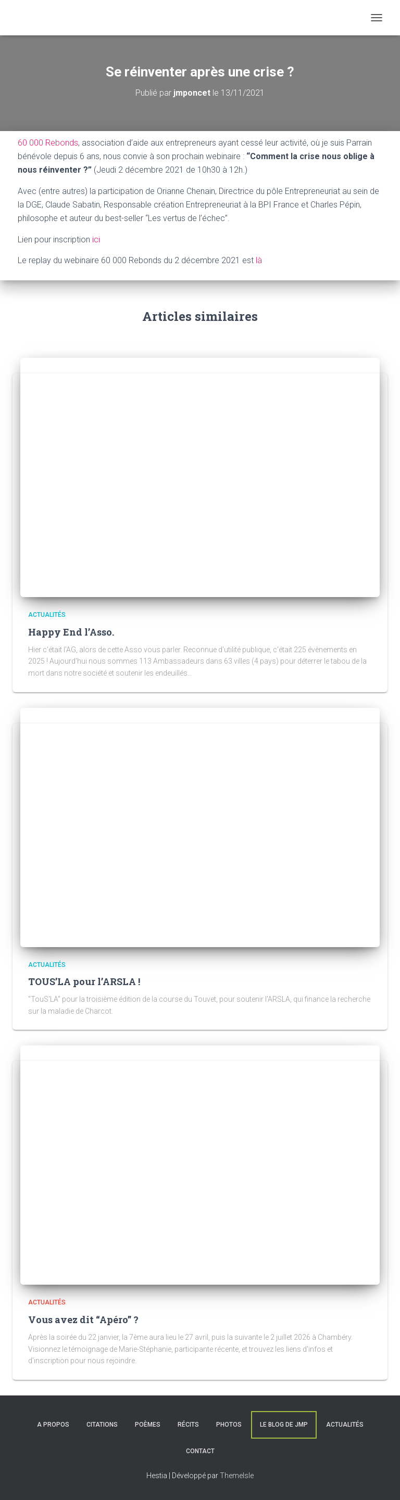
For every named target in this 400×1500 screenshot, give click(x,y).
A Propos (53, 1424)
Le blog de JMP (284, 1424)
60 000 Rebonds (48, 143)
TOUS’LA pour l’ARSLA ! (84, 981)
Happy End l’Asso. (71, 632)
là (259, 260)
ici (96, 239)
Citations (102, 1424)
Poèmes (147, 1424)
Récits (188, 1424)
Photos (229, 1424)
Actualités (47, 614)
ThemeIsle (237, 1475)
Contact (200, 1451)
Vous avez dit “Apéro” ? (83, 1319)
